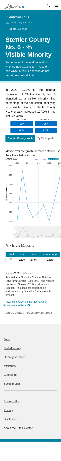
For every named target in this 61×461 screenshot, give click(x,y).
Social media (12, 383)
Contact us (10, 374)
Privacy (8, 410)
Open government (15, 357)
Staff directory (12, 348)
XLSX (45, 130)
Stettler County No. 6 (19, 17)
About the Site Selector (18, 428)
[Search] (48, 5)
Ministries (10, 366)
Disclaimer (10, 419)
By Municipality (45, 138)
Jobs (7, 339)
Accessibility (11, 401)
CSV (46, 124)
